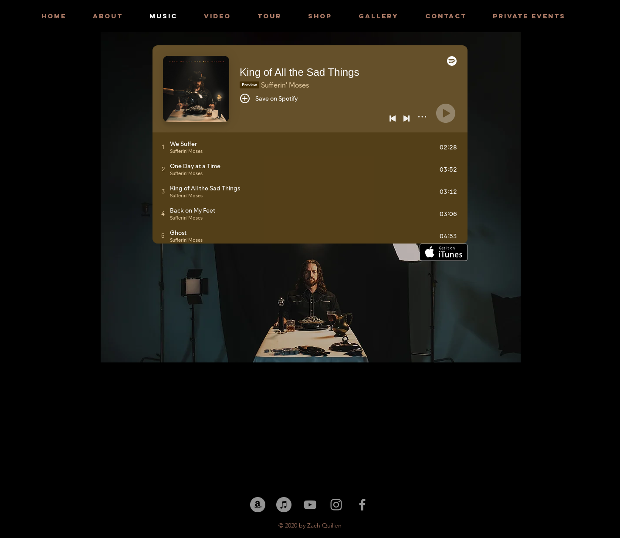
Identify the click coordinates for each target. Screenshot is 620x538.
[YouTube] (310, 504)
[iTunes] (283, 504)
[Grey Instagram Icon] (336, 504)
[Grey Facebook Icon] (362, 504)
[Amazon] (257, 504)
